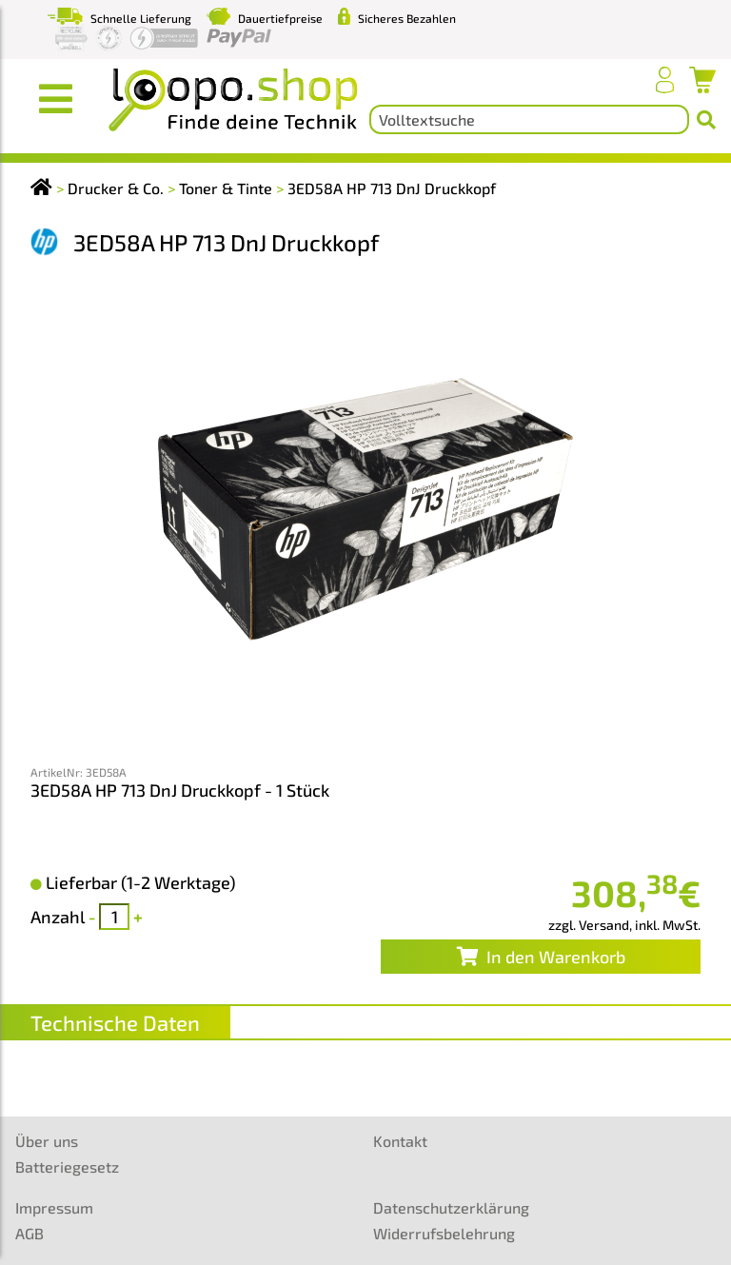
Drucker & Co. (116, 188)
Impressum (54, 1207)
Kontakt (400, 1141)
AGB (29, 1233)
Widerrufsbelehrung (444, 1233)
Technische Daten (115, 1022)
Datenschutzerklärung (451, 1207)
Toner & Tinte (225, 188)
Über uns (46, 1141)
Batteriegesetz (67, 1166)
